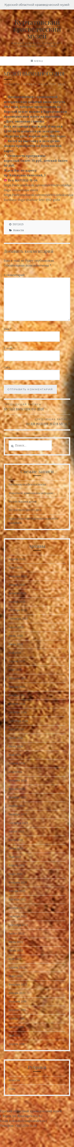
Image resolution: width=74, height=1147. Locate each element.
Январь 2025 (17, 686)
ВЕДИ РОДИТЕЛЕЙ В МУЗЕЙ (37, 421)
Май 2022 (15, 959)
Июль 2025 (16, 635)
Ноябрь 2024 (17, 703)
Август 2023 (16, 831)
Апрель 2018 (16, 1044)
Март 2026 (16, 567)
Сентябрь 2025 (18, 618)
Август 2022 (16, 933)
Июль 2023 (16, 840)
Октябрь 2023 (18, 814)
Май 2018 (15, 1035)
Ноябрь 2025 (17, 601)
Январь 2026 (17, 584)
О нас (12, 1089)
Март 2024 (15, 772)
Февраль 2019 (17, 1001)
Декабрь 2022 (18, 899)
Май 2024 (15, 754)
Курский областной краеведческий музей (37, 4)
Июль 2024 (16, 737)
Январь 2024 (17, 789)
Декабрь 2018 (17, 1010)
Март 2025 (15, 669)
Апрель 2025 (17, 661)
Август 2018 (16, 1027)
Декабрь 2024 (17, 695)
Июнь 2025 (16, 644)
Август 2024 (16, 729)
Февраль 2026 (18, 576)
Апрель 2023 (17, 865)
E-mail (9, 348)
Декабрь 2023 (17, 797)
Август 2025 (16, 627)
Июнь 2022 (16, 950)
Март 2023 (15, 874)
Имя (8, 329)
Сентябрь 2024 (18, 721)
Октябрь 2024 (18, 712)
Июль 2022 (16, 942)
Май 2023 (15, 856)
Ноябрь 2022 (17, 908)
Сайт (7, 367)
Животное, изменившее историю (31, 493)
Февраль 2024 (18, 780)
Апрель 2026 (17, 559)
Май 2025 (15, 652)
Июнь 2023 (16, 848)
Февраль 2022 (18, 984)
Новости (12, 84)
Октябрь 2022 (18, 916)
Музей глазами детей (23, 501)
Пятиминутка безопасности (27, 484)
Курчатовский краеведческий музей (37, 28)
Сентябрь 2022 (18, 925)
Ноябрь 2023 (17, 805)
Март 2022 (16, 976)
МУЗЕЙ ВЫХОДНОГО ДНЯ (37, 406)
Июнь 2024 (16, 746)
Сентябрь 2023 (18, 823)
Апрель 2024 (17, 763)
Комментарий (14, 275)
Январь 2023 (17, 891)
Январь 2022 (17, 993)
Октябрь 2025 (18, 610)
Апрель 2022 (17, 967)
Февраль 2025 (18, 678)
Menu (38, 61)
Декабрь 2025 (17, 593)
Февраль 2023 (18, 882)
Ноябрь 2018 (17, 1018)
